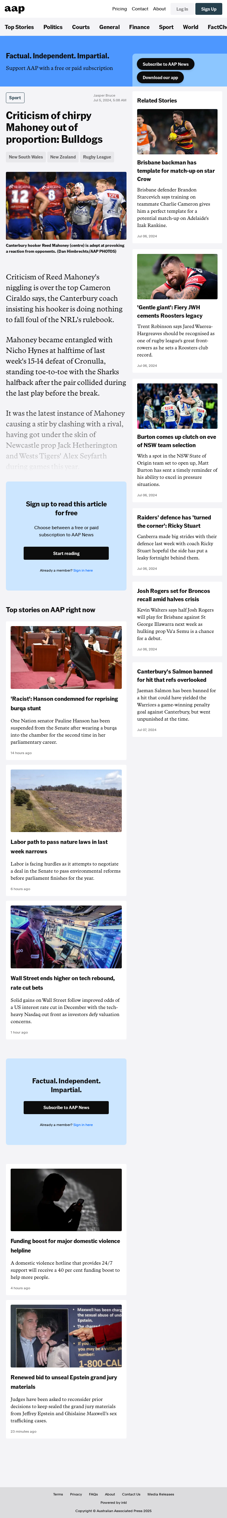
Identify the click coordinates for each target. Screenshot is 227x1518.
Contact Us (131, 1494)
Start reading (66, 553)
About (159, 9)
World (190, 27)
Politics (53, 27)
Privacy (76, 1494)
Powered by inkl (113, 1503)
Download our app (160, 77)
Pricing (119, 9)
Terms (58, 1494)
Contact (140, 9)
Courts (81, 27)
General (109, 27)
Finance (139, 27)
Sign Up (208, 9)
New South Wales (26, 157)
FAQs (93, 1494)
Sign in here (83, 570)
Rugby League (97, 157)
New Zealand (63, 157)
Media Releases (160, 1494)
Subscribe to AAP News (166, 64)
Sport (166, 27)
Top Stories (19, 27)
